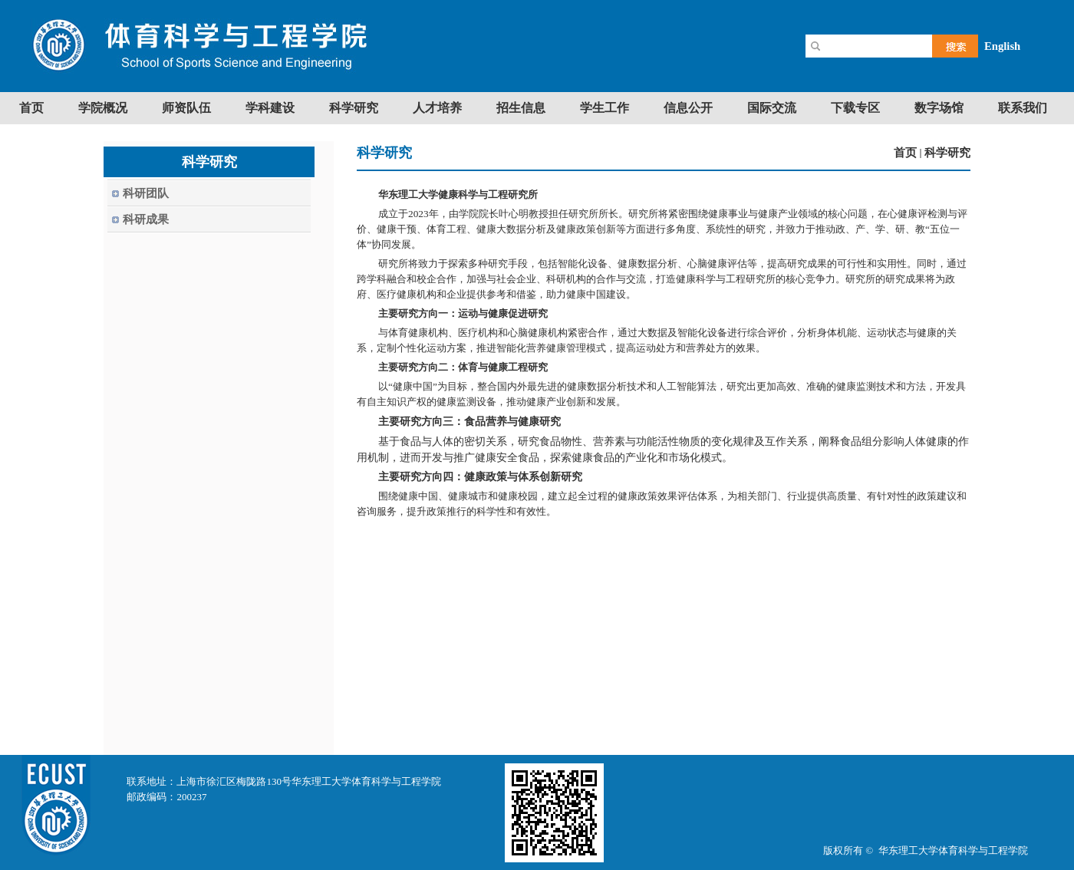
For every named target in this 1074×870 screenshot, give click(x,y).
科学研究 (947, 153)
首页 (905, 153)
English (1002, 46)
